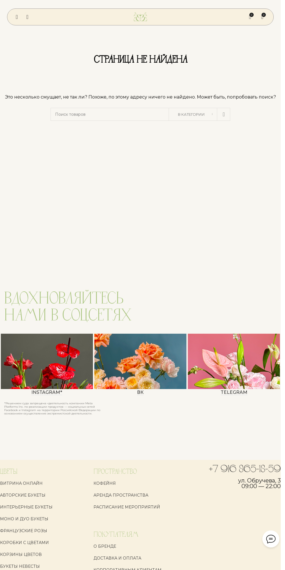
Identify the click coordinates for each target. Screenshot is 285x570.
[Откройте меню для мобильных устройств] (17, 17)
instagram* (46, 392)
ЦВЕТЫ (9, 471)
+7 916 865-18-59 (245, 469)
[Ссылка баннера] (47, 361)
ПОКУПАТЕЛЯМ (115, 534)
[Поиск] (27, 17)
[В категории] (193, 114)
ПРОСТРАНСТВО (115, 471)
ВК (140, 392)
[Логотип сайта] (140, 16)
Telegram (234, 392)
